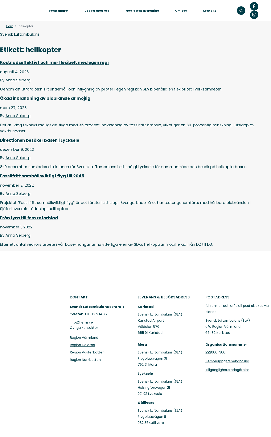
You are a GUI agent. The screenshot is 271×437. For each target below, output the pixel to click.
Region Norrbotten (85, 359)
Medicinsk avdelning (142, 11)
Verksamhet (59, 11)
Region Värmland (84, 337)
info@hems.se (81, 322)
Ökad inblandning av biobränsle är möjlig (45, 98)
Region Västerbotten (87, 352)
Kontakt (209, 11)
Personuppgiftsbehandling (227, 361)
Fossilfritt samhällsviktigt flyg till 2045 (42, 176)
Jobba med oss (97, 11)
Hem (9, 26)
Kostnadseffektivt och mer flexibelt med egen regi (54, 62)
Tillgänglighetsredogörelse (227, 369)
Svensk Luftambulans (20, 34)
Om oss (181, 11)
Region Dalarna (82, 345)
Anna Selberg (17, 80)
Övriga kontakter (84, 327)
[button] (241, 10)
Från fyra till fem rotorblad (29, 218)
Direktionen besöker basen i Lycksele (39, 140)
